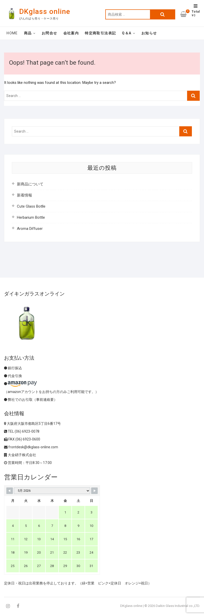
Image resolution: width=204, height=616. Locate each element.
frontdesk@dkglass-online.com (31, 447)
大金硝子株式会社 (20, 455)
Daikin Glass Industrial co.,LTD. (178, 606)
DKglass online (44, 11)
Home (12, 33)
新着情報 (24, 195)
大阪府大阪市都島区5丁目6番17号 (32, 424)
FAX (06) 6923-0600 (22, 439)
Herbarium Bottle (31, 217)
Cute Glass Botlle (31, 206)
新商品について (30, 184)
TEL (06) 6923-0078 (21, 431)
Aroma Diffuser (30, 228)
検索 (162, 14)
